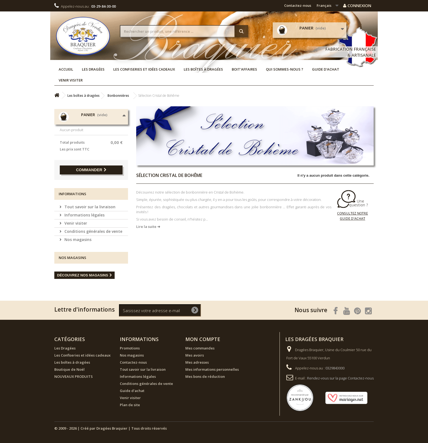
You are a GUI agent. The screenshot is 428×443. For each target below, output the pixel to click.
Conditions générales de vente (92, 231)
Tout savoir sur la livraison (89, 206)
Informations (72, 193)
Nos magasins (77, 239)
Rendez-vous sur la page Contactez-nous (340, 378)
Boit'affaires (244, 69)
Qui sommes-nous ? (284, 69)
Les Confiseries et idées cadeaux (144, 69)
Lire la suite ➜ (148, 226)
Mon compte (202, 339)
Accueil (66, 69)
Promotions (130, 348)
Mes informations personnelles (212, 369)
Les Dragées (93, 69)
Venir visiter (71, 80)
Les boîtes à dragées (203, 69)
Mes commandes (200, 348)
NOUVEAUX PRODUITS (73, 376)
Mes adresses (197, 362)
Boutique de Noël (69, 369)
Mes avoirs (194, 355)
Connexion (357, 5)
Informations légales (84, 215)
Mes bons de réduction (205, 376)
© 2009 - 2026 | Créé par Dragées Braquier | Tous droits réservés (110, 428)
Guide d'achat (325, 69)
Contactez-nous (297, 5)
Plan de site (130, 404)
